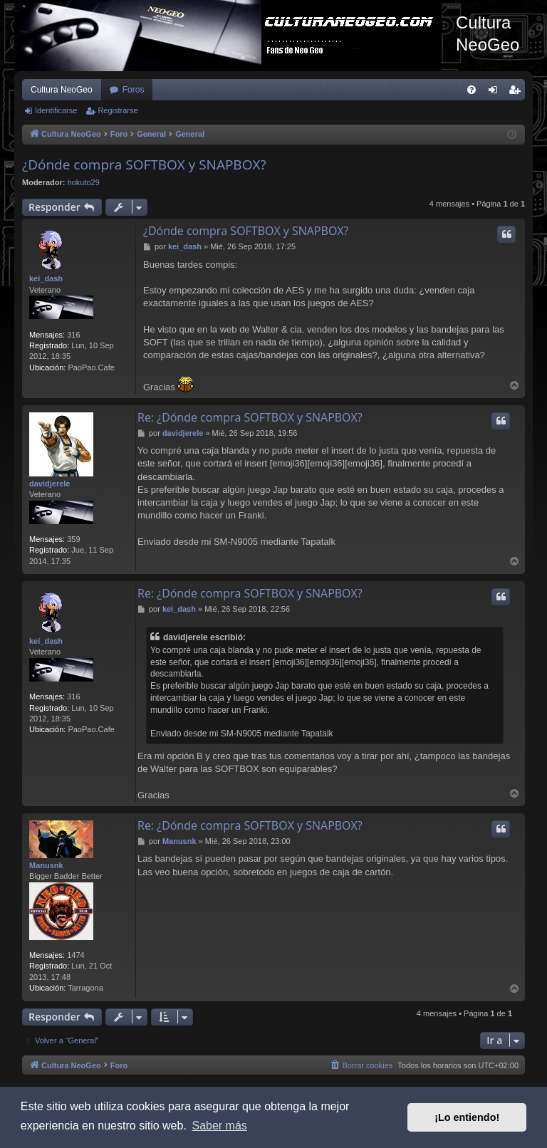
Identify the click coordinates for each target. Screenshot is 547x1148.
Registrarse (117, 110)
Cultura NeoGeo (62, 90)
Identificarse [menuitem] (496, 92)
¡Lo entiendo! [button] (466, 1117)
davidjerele (49, 483)
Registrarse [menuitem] (517, 92)
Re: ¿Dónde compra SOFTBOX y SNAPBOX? (250, 417)
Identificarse (56, 110)
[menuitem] (471, 89)
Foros (134, 90)
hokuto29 (84, 182)
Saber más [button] (219, 1126)
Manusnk (46, 865)
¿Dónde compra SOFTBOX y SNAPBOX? (144, 164)
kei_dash (46, 278)
